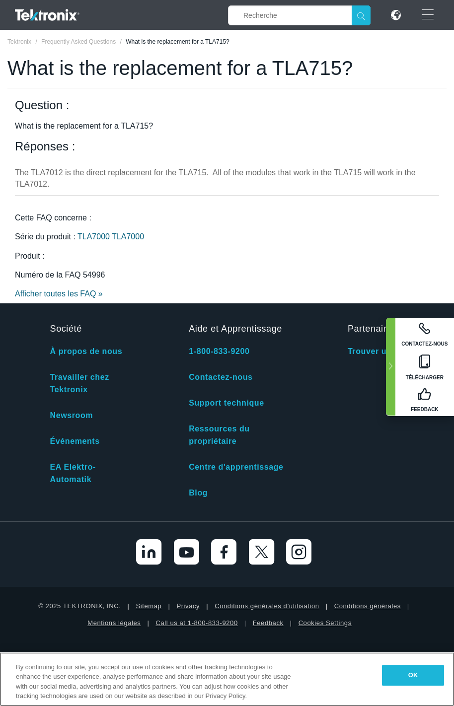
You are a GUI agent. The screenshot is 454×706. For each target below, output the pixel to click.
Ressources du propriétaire (219, 434)
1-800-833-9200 (219, 351)
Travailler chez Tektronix (79, 383)
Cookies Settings (325, 623)
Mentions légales (114, 623)
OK (413, 675)
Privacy (188, 606)
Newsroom (71, 415)
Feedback (268, 623)
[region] (227, 679)
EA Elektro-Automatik (73, 473)
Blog (198, 493)
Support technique (226, 403)
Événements (75, 441)
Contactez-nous (220, 377)
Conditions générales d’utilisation (267, 606)
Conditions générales (367, 606)
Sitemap (148, 606)
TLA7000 (94, 236)
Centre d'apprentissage (236, 467)
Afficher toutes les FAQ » (59, 293)
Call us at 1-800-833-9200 (196, 623)
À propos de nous (86, 351)
